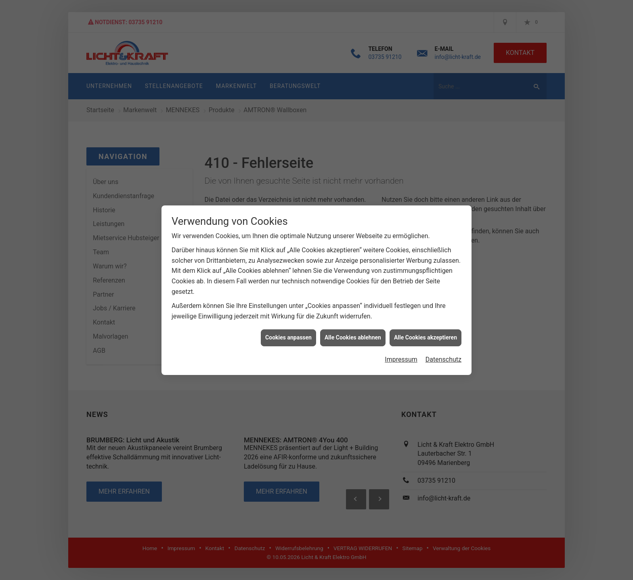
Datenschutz (443, 351)
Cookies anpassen (288, 330)
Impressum (401, 351)
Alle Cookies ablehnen (353, 330)
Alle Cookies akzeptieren (425, 330)
